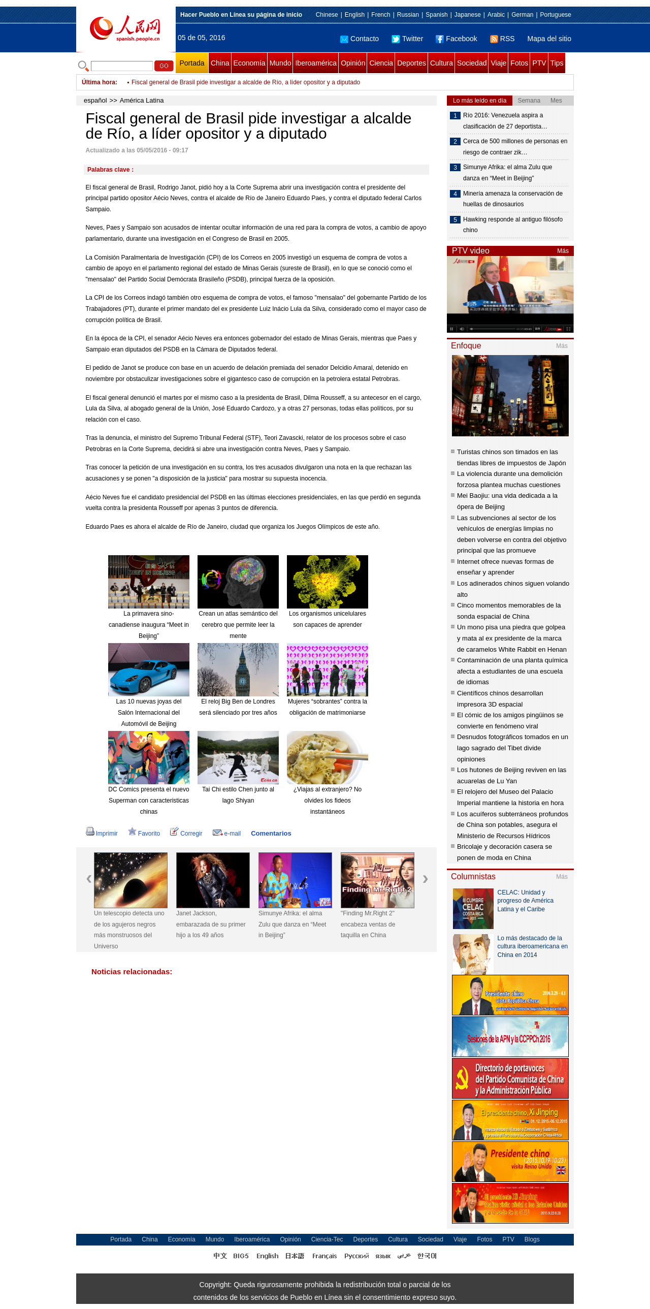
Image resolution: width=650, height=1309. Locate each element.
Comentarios (271, 833)
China (220, 63)
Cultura (441, 63)
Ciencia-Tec (327, 1239)
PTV (539, 63)
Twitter (407, 39)
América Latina (142, 100)
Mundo (280, 63)
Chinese (327, 14)
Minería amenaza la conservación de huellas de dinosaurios (513, 199)
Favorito (144, 833)
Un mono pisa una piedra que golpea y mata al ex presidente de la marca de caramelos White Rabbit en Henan (512, 638)
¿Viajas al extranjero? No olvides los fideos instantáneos (328, 800)
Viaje (498, 63)
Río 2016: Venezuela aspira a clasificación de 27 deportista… (505, 121)
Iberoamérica (316, 63)
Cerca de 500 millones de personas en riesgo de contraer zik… (515, 147)
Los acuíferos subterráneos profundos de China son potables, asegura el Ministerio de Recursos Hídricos (512, 825)
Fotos (519, 63)
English (355, 14)
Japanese (467, 14)
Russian (408, 14)
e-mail (227, 833)
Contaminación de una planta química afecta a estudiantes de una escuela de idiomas (512, 671)
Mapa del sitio (549, 39)
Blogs (532, 1239)
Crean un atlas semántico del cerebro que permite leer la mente (238, 624)
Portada (191, 63)
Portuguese (555, 14)
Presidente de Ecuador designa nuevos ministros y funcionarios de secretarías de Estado (252, 81)
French (380, 14)
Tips (557, 63)
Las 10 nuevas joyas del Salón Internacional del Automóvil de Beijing (149, 712)
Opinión (353, 63)
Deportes (411, 63)
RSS (502, 39)
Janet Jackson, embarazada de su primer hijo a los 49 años (211, 924)
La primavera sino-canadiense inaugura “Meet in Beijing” (149, 624)
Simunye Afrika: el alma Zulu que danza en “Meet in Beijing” (292, 924)
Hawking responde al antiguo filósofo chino (513, 225)
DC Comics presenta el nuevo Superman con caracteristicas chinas (148, 800)
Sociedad (471, 63)
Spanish (436, 14)
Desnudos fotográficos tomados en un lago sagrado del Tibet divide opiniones (512, 747)
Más (563, 250)
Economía (250, 63)
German (522, 14)
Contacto (359, 39)
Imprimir (102, 833)
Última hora (98, 82)
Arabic (496, 14)
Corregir (186, 833)
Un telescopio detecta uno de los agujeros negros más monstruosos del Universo (129, 930)
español (95, 100)
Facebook (456, 39)
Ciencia (381, 63)
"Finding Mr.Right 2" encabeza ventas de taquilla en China (368, 924)
